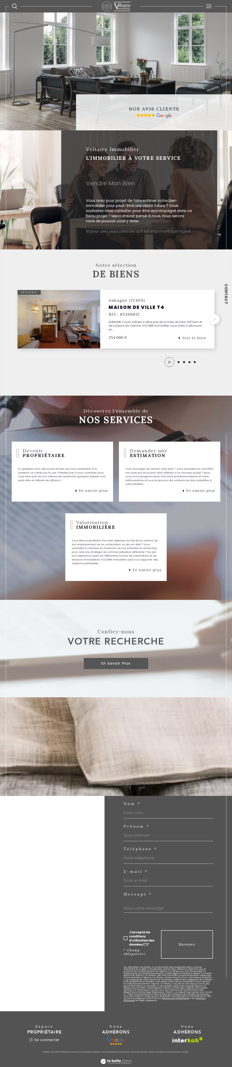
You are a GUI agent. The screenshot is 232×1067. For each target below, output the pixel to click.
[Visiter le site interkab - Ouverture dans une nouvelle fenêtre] (187, 1039)
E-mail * (136, 871)
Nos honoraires (109, 1052)
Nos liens (160, 1052)
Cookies (184, 1052)
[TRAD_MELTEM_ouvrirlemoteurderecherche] (15, 6)
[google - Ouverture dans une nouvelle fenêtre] (116, 1041)
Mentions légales (139, 1052)
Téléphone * (140, 849)
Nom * (132, 804)
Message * (138, 894)
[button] (214, 319)
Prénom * (137, 826)
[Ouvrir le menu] (208, 6)
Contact (226, 294)
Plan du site (123, 1052)
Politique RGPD (173, 1052)
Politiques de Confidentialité (175, 998)
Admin (151, 1052)
